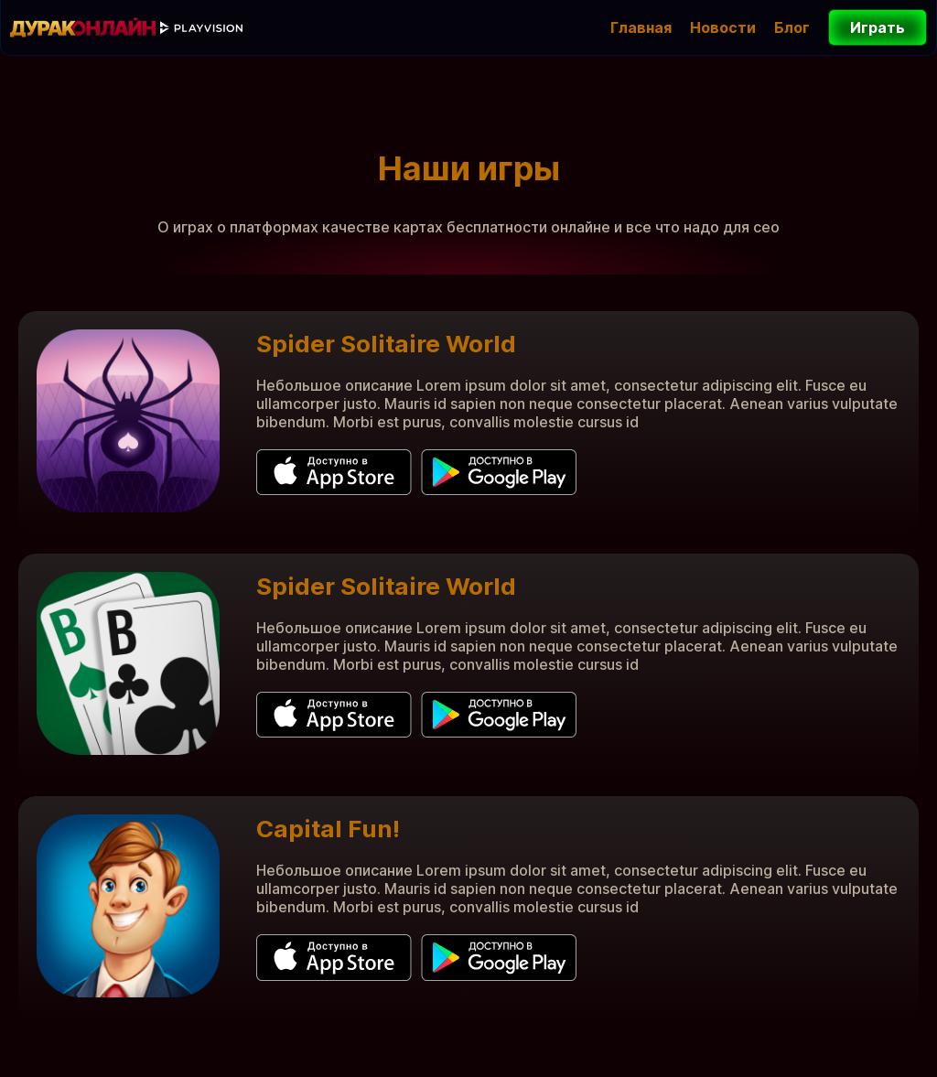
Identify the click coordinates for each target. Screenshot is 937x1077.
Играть (866, 27)
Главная (641, 27)
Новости (723, 27)
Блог (792, 27)
